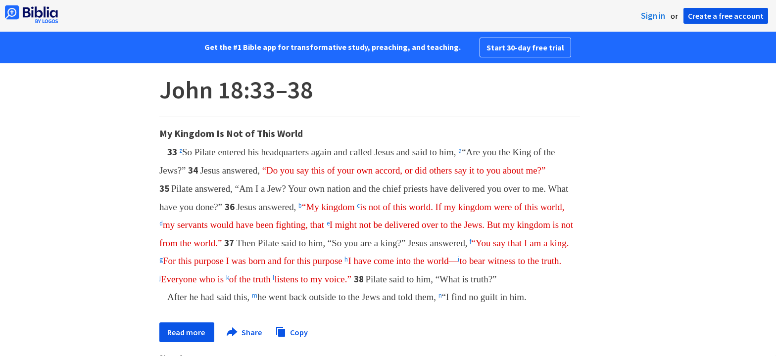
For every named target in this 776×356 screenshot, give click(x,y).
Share (244, 332)
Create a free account (726, 16)
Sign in (653, 15)
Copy (291, 331)
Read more (186, 332)
